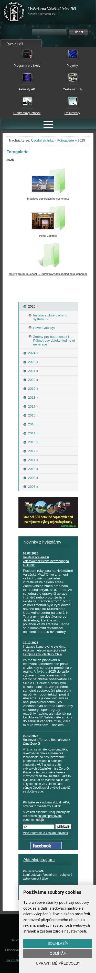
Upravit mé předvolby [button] (58, 963)
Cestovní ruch (72, 89)
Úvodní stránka (42, 140)
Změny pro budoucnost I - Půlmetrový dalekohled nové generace (48, 274)
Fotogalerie (65, 140)
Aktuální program (39, 859)
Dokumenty (72, 113)
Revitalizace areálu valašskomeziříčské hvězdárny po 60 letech (46, 561)
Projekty (72, 65)
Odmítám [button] (58, 953)
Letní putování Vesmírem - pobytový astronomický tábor (47, 876)
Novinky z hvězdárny (42, 542)
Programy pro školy (27, 65)
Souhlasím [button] (58, 943)
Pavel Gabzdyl (48, 235)
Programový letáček (26, 113)
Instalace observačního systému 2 (48, 198)
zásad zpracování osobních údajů (42, 818)
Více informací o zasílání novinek (45, 833)
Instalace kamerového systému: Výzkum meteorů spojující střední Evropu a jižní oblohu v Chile (45, 650)
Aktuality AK (27, 89)
